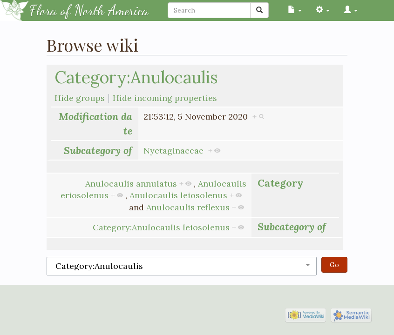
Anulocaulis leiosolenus (178, 195)
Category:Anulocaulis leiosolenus (161, 227)
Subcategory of (98, 150)
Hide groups (79, 98)
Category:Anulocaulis (136, 77)
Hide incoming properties (165, 98)
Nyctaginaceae (173, 150)
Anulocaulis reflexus (188, 207)
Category (281, 182)
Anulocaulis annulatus (131, 183)
